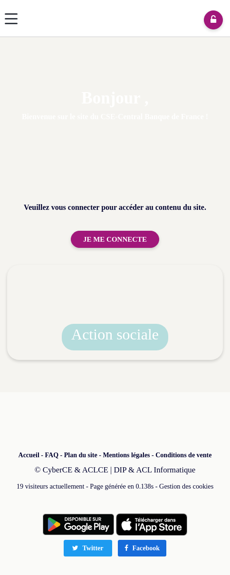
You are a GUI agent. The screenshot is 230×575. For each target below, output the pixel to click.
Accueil (29, 455)
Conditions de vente (183, 455)
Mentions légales (126, 455)
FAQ (52, 455)
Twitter (87, 548)
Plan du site (80, 455)
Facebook (142, 548)
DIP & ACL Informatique (155, 469)
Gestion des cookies (186, 486)
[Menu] (11, 18)
